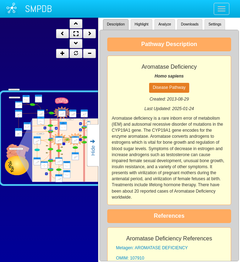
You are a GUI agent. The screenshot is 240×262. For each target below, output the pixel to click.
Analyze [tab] (164, 24)
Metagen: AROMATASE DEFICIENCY (152, 247)
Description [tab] (116, 24)
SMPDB (38, 8)
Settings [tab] (214, 24)
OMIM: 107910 (130, 258)
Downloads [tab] (189, 24)
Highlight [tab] (141, 24)
